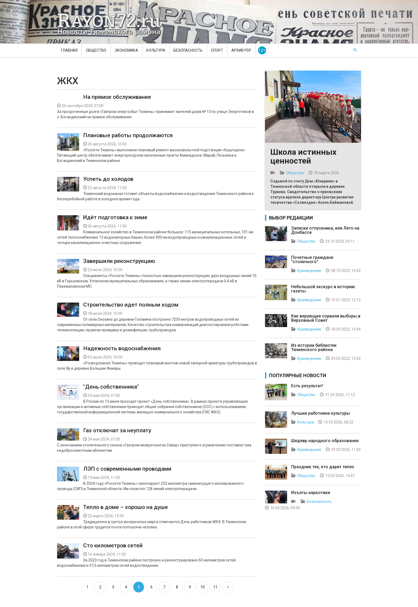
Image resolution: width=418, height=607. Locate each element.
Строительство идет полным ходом (130, 305)
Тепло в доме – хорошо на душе (125, 507)
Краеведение (309, 270)
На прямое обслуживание (117, 97)
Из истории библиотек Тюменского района (314, 347)
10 (202, 587)
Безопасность (188, 50)
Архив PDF (241, 50)
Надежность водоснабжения (122, 348)
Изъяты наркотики (310, 492)
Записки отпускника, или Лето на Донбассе (325, 230)
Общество (96, 50)
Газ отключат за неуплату (117, 430)
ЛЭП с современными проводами (127, 469)
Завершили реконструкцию (119, 261)
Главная (69, 50)
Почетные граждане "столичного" (312, 259)
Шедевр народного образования (325, 440)
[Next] (228, 587)
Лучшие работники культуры (320, 413)
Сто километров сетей (113, 545)
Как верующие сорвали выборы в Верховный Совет (325, 318)
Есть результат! (307, 385)
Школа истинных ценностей (303, 156)
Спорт (217, 50)
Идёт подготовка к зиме (115, 217)
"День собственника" (111, 387)
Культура (155, 50)
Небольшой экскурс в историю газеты (323, 289)
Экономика (126, 50)
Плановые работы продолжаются (128, 135)
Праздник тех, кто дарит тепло (322, 466)
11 (215, 587)
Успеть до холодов (108, 179)
